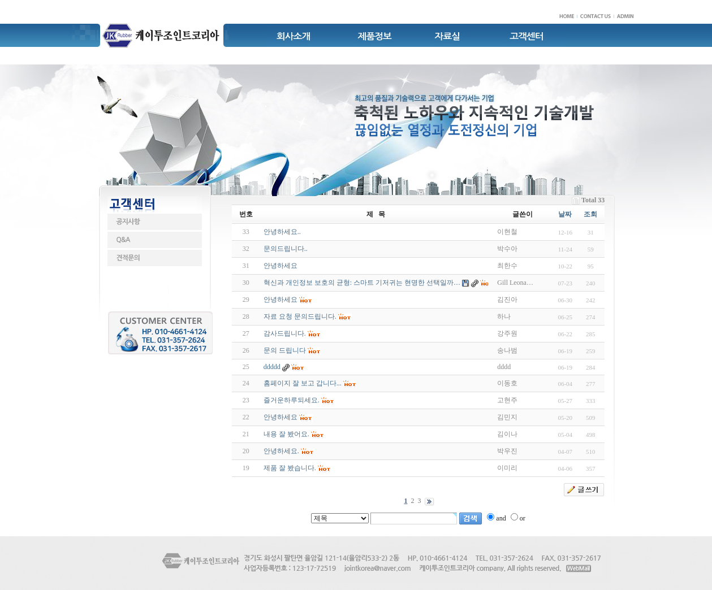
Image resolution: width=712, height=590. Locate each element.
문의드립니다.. (286, 249)
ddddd (272, 367)
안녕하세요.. (282, 232)
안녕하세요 (280, 266)
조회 (590, 214)
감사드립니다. (285, 333)
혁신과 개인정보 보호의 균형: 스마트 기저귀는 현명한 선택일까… (362, 283)
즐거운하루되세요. (292, 400)
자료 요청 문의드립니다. (300, 316)
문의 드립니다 (285, 350)
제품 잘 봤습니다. (290, 468)
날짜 (565, 214)
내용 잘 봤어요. (286, 434)
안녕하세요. (281, 451)
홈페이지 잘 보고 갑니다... (303, 383)
